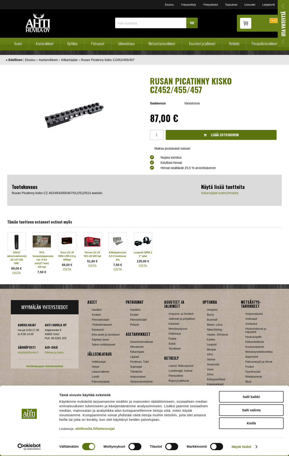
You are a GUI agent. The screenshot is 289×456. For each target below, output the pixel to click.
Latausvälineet (100, 371)
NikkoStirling (214, 329)
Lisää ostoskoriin (221, 134)
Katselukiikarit (215, 384)
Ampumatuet (138, 376)
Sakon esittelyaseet (103, 344)
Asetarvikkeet (45, 43)
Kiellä (251, 423)
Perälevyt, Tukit (139, 361)
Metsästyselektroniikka (259, 351)
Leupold (212, 344)
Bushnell (212, 319)
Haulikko (135, 309)
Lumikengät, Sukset (180, 370)
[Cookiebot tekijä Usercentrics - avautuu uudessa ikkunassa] (29, 447)
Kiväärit (96, 314)
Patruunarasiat (101, 381)
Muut (248, 381)
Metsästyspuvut (178, 328)
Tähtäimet (136, 371)
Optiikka (72, 43)
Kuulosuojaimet (254, 346)
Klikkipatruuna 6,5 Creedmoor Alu (117, 256)
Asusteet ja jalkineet (202, 43)
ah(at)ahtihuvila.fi (28, 352)
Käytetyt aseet (100, 339)
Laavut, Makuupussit (181, 365)
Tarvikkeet (175, 348)
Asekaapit (251, 318)
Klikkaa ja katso (54, 352)
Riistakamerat (253, 376)
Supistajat (136, 366)
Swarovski (213, 364)
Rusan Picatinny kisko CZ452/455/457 (107, 60)
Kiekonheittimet (254, 341)
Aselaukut (251, 323)
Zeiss (210, 374)
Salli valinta (251, 410)
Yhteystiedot (210, 4)
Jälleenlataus (126, 43)
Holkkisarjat (99, 361)
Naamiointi (251, 356)
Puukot (249, 366)
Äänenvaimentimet (141, 381)
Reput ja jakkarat (179, 380)
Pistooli (134, 324)
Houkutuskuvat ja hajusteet (255, 330)
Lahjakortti (268, 4)
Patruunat (97, 43)
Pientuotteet (176, 375)
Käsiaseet (98, 329)
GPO (210, 354)
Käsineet (174, 323)
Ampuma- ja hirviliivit (181, 313)
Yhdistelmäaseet (102, 324)
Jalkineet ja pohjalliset (182, 318)
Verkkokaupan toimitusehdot (44, 366)
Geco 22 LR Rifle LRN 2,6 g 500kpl (67, 256)
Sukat (172, 343)
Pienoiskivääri (138, 319)
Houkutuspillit (253, 336)
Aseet (18, 43)
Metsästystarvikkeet (162, 43)
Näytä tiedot (241, 447)
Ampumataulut (254, 313)
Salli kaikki (251, 397)
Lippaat (134, 356)
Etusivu (169, 4)
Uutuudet (249, 4)
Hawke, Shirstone (217, 334)
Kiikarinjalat (69, 60)
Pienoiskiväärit (100, 319)
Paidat (172, 338)
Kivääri (134, 314)
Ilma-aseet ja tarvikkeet (106, 334)
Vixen (210, 369)
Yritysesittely (188, 4)
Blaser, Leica (215, 324)
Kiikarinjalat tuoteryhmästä (219, 193)
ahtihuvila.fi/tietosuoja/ (95, 429)
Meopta (211, 349)
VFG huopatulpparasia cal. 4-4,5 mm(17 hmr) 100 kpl (43, 259)
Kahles (211, 339)
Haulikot (97, 309)
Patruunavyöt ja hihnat (258, 361)
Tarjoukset (231, 4)
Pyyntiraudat (253, 371)
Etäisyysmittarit (216, 379)
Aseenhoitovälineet (141, 341)
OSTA (16, 273)
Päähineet (175, 333)
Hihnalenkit (137, 346)
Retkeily (234, 43)
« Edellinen (14, 60)
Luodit (95, 376)
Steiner (211, 359)
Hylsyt (95, 366)
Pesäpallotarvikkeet (264, 43)
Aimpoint (212, 309)
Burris (210, 314)
